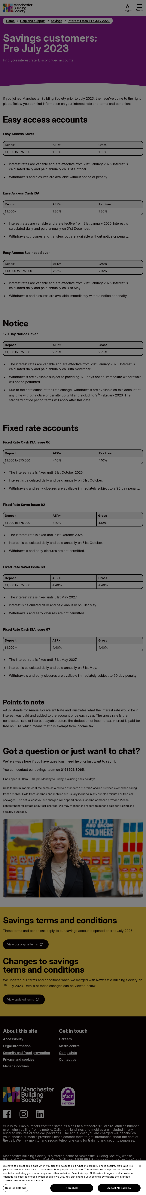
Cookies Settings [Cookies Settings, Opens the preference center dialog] (15, 1189)
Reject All (72, 1189)
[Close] (140, 1168)
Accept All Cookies (119, 1189)
